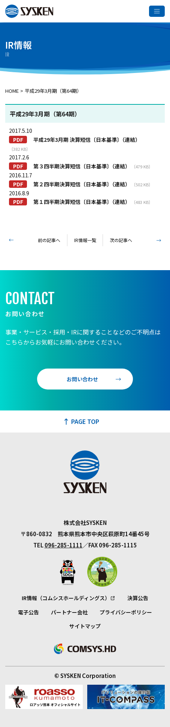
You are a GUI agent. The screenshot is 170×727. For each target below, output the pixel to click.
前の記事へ (49, 240)
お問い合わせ (82, 379)
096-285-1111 (64, 545)
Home (12, 90)
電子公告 (28, 612)
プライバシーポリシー (126, 612)
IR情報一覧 (85, 240)
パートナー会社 (69, 612)
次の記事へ (121, 240)
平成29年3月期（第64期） (53, 90)
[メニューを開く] (157, 11)
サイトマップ (85, 626)
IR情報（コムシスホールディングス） (66, 598)
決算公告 (137, 598)
